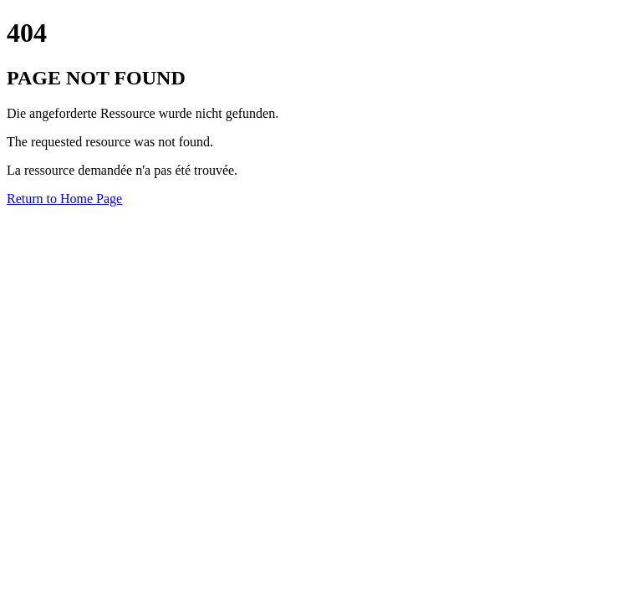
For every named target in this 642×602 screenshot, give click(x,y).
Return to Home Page (64, 198)
